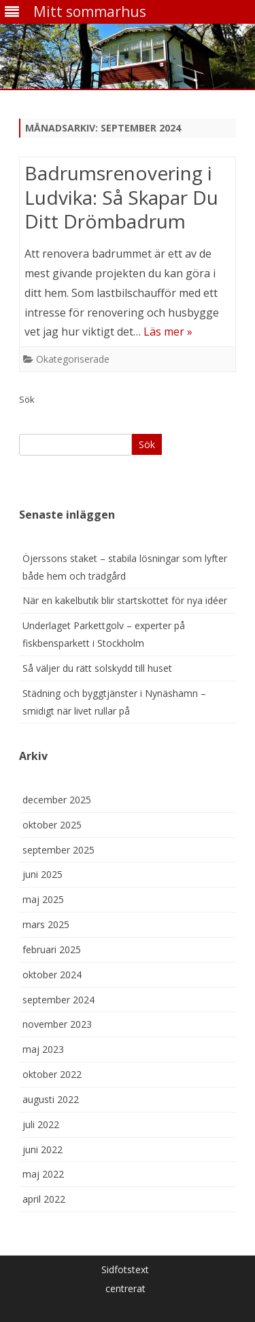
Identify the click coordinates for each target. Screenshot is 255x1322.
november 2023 (57, 1024)
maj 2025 (43, 899)
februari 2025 (51, 949)
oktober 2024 (52, 974)
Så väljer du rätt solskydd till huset (97, 668)
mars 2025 (45, 924)
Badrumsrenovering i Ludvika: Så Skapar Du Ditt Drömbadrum (121, 197)
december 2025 (56, 799)
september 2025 (58, 849)
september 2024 (58, 999)
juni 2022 (42, 1149)
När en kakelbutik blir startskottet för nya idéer (124, 600)
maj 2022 (43, 1173)
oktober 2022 (52, 1074)
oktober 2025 (52, 824)
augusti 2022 (50, 1099)
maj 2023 (43, 1049)
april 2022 (43, 1199)
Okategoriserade (72, 359)
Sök (27, 399)
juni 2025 (42, 874)
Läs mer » (167, 331)
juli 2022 (40, 1124)
